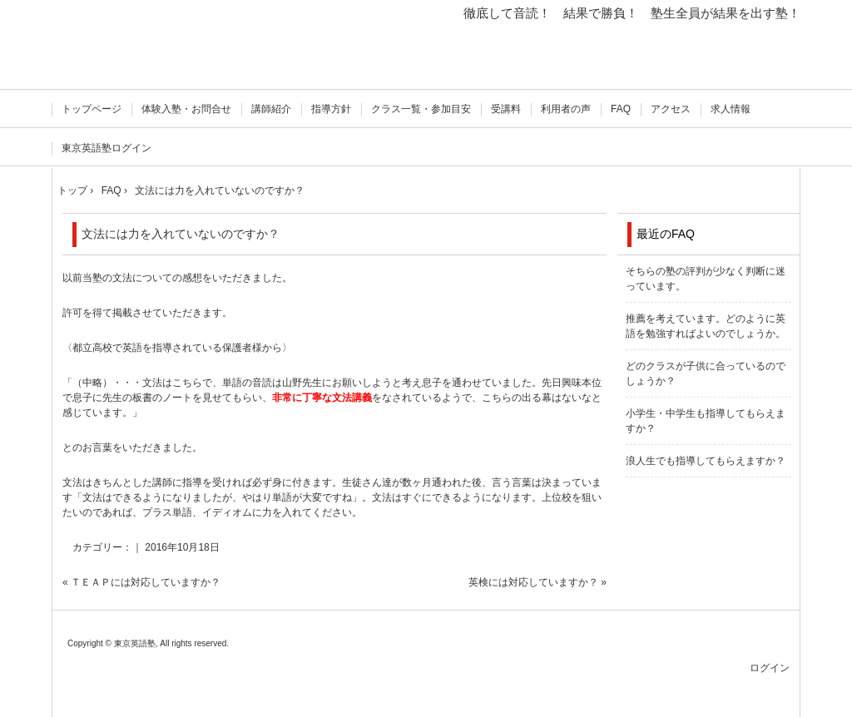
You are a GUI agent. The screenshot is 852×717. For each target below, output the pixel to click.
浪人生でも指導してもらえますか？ (705, 461)
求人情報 (730, 109)
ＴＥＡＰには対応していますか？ (145, 582)
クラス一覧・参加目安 (421, 109)
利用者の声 (566, 109)
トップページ (91, 109)
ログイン (770, 668)
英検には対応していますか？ (533, 582)
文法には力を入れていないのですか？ (181, 233)
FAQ (621, 109)
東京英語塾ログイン (106, 148)
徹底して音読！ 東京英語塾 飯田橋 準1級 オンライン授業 (137, 47)
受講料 (506, 109)
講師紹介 (271, 109)
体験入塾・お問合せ (186, 109)
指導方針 (331, 109)
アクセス (671, 109)
